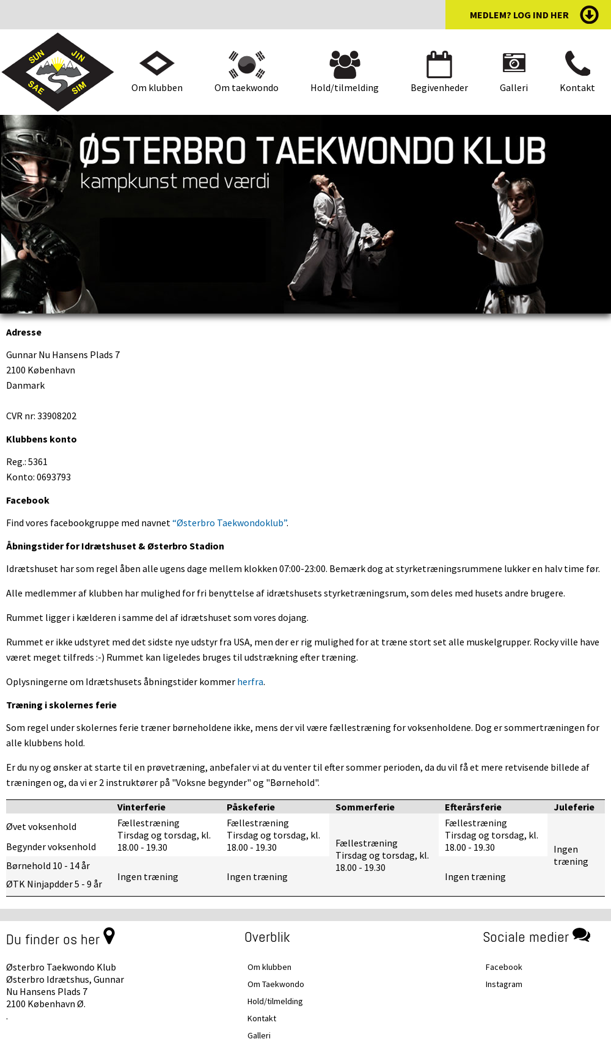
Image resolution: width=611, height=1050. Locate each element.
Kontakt (577, 87)
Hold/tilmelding (344, 87)
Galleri (514, 87)
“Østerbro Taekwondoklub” (229, 522)
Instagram (504, 983)
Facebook (504, 966)
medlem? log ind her (519, 15)
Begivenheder (439, 87)
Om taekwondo (246, 87)
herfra (250, 681)
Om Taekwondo (275, 983)
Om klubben (157, 87)
